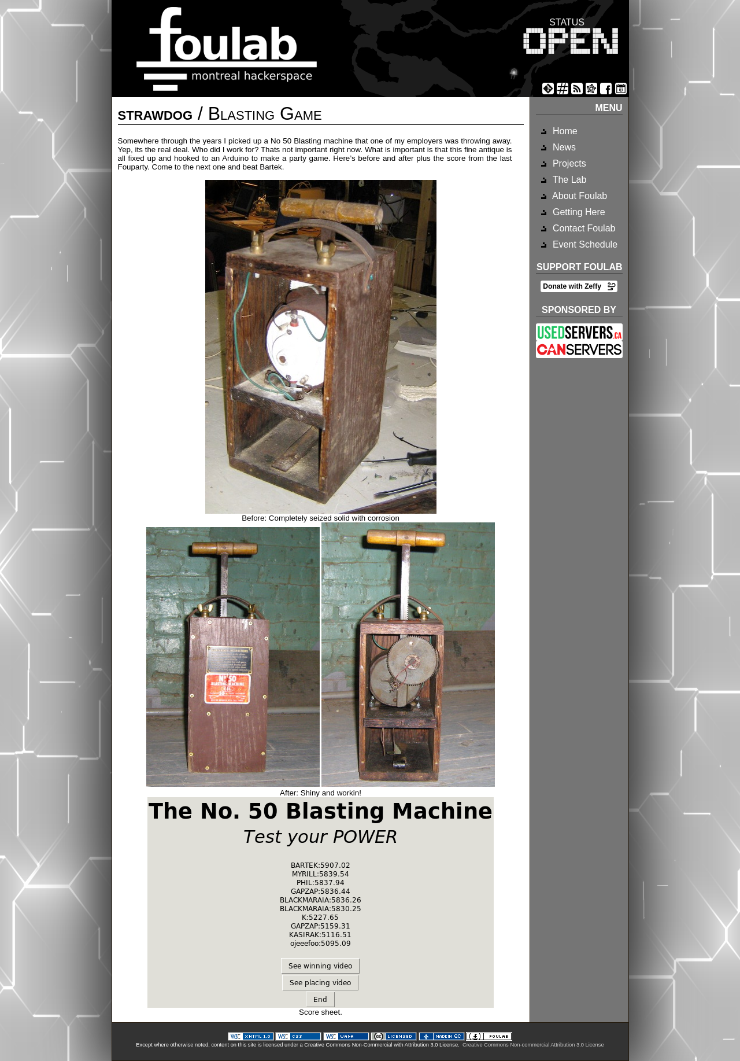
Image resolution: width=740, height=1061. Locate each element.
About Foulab (579, 196)
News (563, 147)
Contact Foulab (583, 228)
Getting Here (577, 212)
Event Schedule (584, 244)
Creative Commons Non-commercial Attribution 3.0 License (533, 1045)
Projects (568, 163)
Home (564, 131)
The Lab (568, 180)
